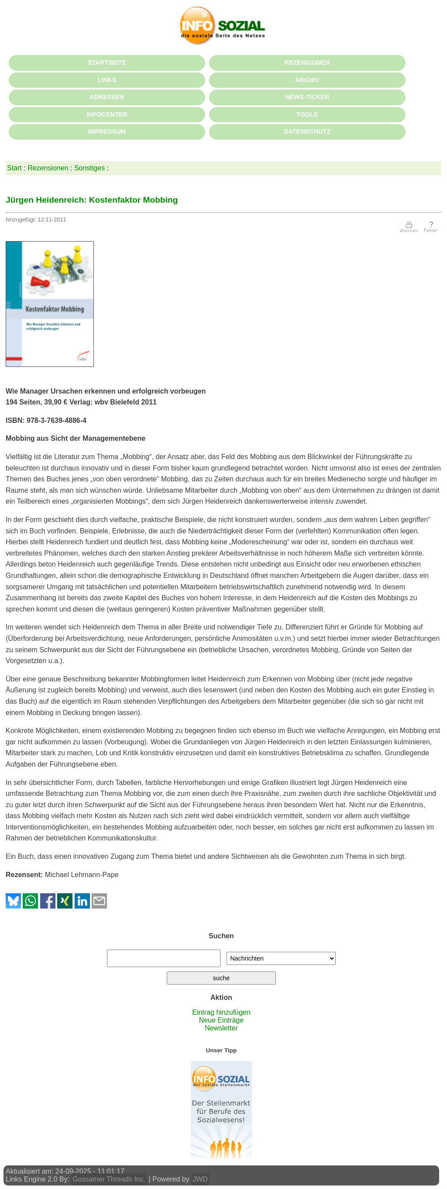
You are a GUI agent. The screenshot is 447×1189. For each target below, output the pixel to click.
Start (14, 168)
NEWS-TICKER (307, 96)
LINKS (106, 79)
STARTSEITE (107, 62)
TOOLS (307, 114)
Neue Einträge (221, 1020)
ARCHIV (307, 79)
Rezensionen (48, 168)
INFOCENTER (106, 114)
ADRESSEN (106, 96)
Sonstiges (89, 168)
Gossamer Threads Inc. (108, 1179)
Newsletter (221, 1028)
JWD (200, 1179)
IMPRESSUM (107, 131)
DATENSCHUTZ (307, 131)
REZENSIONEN (307, 62)
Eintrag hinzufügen (221, 1012)
